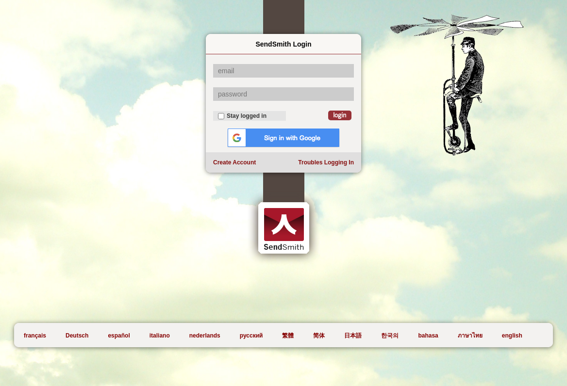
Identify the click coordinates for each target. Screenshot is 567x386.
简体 (319, 335)
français (35, 335)
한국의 (390, 335)
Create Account (234, 162)
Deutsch (77, 335)
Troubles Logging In (326, 162)
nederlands (204, 335)
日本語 (353, 335)
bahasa (428, 335)
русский (251, 335)
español (119, 335)
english (512, 335)
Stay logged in (242, 116)
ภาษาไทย (470, 335)
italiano (160, 335)
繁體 (288, 335)
